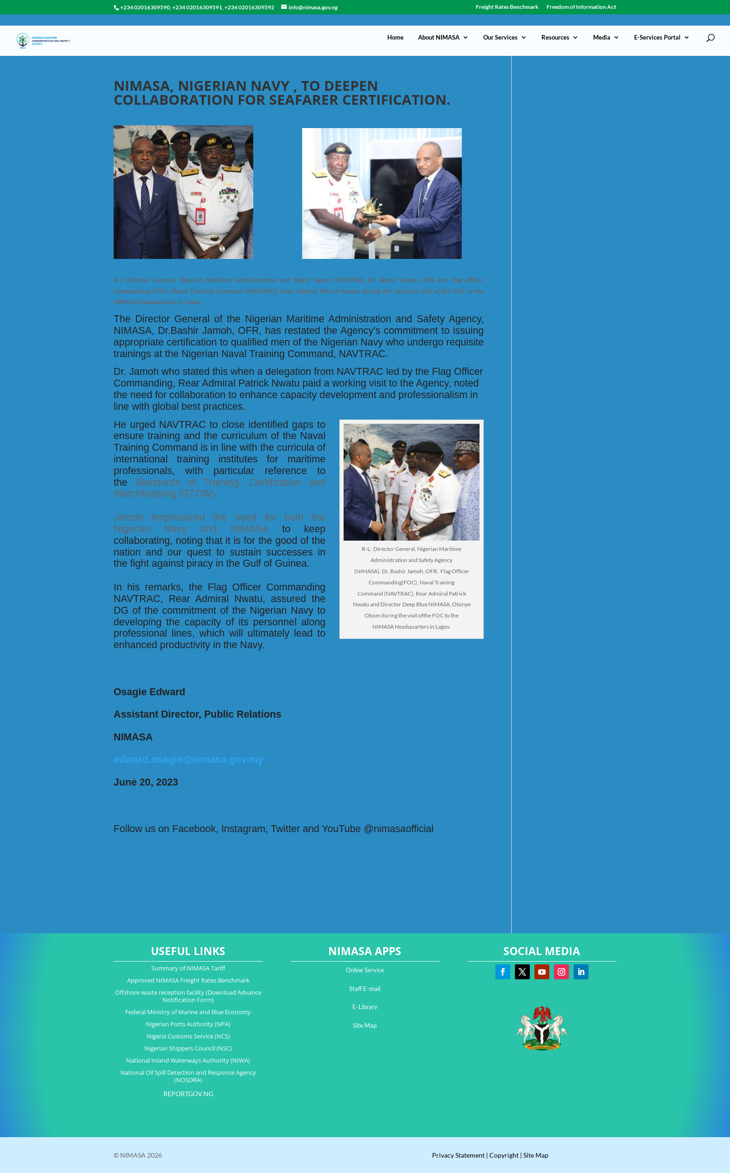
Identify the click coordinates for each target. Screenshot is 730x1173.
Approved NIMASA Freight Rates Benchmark (188, 980)
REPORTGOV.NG (188, 1094)
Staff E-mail (364, 988)
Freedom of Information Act (581, 7)
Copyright (504, 1155)
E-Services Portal (657, 25)
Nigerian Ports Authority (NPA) (188, 1024)
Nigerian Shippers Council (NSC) (188, 1048)
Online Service (365, 970)
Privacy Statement (458, 1155)
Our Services (500, 25)
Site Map (365, 1025)
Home (395, 25)
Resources (555, 25)
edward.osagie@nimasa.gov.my (188, 759)
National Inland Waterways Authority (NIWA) (188, 1060)
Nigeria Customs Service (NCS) (188, 1036)
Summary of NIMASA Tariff (188, 968)
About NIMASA (439, 25)
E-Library (365, 1006)
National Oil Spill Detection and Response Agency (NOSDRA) (188, 1076)
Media (601, 25)
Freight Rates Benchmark (507, 7)
